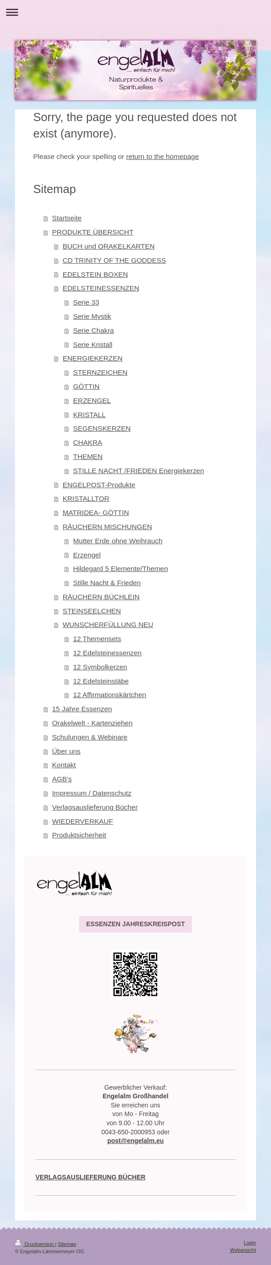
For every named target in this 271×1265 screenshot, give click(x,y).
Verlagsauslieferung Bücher (95, 807)
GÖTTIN (86, 386)
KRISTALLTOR (86, 498)
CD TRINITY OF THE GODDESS (114, 260)
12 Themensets (97, 639)
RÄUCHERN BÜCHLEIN (101, 597)
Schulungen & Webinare (90, 737)
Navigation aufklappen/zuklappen (135, 12)
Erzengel (87, 555)
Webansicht (243, 1250)
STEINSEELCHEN (92, 611)
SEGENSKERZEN (102, 428)
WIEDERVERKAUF (82, 821)
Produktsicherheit (79, 835)
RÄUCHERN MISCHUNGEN (107, 526)
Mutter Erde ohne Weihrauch (117, 541)
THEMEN (88, 456)
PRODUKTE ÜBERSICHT (93, 232)
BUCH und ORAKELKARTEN (109, 246)
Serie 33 (86, 302)
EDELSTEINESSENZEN (101, 288)
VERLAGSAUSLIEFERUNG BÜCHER (90, 1177)
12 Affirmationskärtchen (109, 695)
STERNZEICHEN (100, 372)
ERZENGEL (92, 400)
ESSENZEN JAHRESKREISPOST (135, 924)
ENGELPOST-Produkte (99, 485)
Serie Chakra (93, 330)
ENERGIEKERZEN (93, 358)
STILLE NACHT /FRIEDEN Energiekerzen (138, 470)
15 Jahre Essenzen (82, 709)
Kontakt (64, 765)
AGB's (62, 779)
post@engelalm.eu (135, 1140)
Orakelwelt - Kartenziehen (92, 723)
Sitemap (67, 1244)
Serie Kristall (92, 344)
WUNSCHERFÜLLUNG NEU (108, 624)
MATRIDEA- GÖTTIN (96, 512)
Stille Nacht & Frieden (107, 583)
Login (250, 1242)
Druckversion (35, 1244)
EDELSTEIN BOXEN (95, 274)
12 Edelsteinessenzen (107, 653)
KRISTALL (89, 414)
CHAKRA (87, 442)
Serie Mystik (92, 316)
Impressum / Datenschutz (92, 793)
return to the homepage (162, 156)
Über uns (66, 751)
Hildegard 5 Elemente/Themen (120, 568)
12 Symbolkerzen (100, 667)
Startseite (67, 218)
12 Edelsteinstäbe (101, 681)
